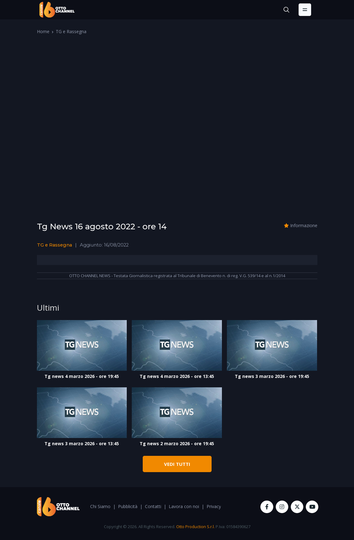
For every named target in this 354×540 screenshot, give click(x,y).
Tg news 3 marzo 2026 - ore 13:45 (81, 443)
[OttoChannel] (56, 9)
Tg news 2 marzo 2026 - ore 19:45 (177, 443)
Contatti (153, 506)
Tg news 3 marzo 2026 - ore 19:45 (272, 376)
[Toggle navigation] (305, 9)
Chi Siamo (100, 506)
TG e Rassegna (71, 31)
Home (43, 31)
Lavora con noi (184, 506)
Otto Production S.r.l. (195, 526)
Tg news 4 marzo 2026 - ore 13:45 (177, 376)
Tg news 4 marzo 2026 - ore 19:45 (81, 376)
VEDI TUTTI (177, 464)
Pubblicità (127, 506)
